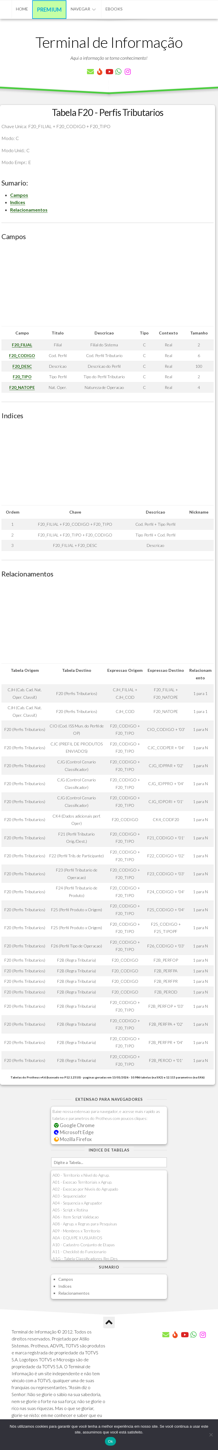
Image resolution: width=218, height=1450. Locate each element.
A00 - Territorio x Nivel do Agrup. (81, 1175)
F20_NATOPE (22, 387)
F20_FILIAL (22, 344)
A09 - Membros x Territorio (76, 1230)
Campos (19, 195)
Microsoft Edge (74, 1132)
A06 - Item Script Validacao (75, 1216)
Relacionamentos (29, 209)
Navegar (80, 8)
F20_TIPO (22, 376)
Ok (110, 1441)
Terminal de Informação (109, 42)
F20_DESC (22, 366)
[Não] (211, 1435)
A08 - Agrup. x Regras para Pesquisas (84, 1223)
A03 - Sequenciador (69, 1196)
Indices (17, 202)
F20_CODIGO (22, 355)
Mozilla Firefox (73, 1139)
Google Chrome (74, 1125)
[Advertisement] (107, 285)
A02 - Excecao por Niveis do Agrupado (85, 1189)
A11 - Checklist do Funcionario (79, 1251)
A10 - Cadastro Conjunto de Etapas (83, 1244)
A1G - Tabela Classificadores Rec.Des (85, 1258)
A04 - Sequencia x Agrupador (77, 1202)
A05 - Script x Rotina (70, 1209)
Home (22, 8)
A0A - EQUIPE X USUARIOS (77, 1237)
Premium (49, 9)
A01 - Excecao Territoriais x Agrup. (82, 1182)
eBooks (114, 8)
